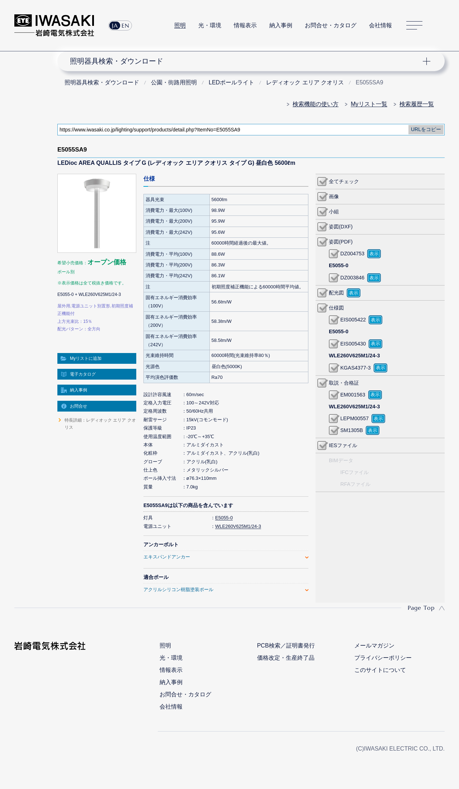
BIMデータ (341, 460)
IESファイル (343, 445)
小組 (334, 211)
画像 (334, 196)
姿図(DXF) (340, 226)
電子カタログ (83, 374)
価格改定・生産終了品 (285, 658)
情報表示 (245, 25)
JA (115, 25)
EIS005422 (353, 319)
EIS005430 (353, 344)
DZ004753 (352, 253)
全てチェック (344, 181)
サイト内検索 (441, 25)
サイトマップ (414, 26)
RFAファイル (355, 484)
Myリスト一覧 (369, 104)
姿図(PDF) (340, 242)
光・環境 (209, 25)
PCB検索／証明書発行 (286, 645)
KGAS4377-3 (355, 368)
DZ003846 (352, 277)
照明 (180, 25)
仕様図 (336, 308)
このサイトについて (380, 670)
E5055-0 (224, 517)
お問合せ (78, 406)
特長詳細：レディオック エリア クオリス (100, 424)
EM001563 (352, 395)
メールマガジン (374, 645)
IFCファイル (354, 472)
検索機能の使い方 (316, 104)
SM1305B (351, 430)
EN (125, 25)
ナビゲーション (246, 61)
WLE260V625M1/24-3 (238, 526)
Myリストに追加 (85, 358)
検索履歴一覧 (416, 104)
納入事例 (280, 25)
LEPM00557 (354, 418)
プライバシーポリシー (383, 658)
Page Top (421, 607)
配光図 (336, 293)
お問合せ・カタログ (330, 25)
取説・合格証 (344, 383)
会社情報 (380, 25)
